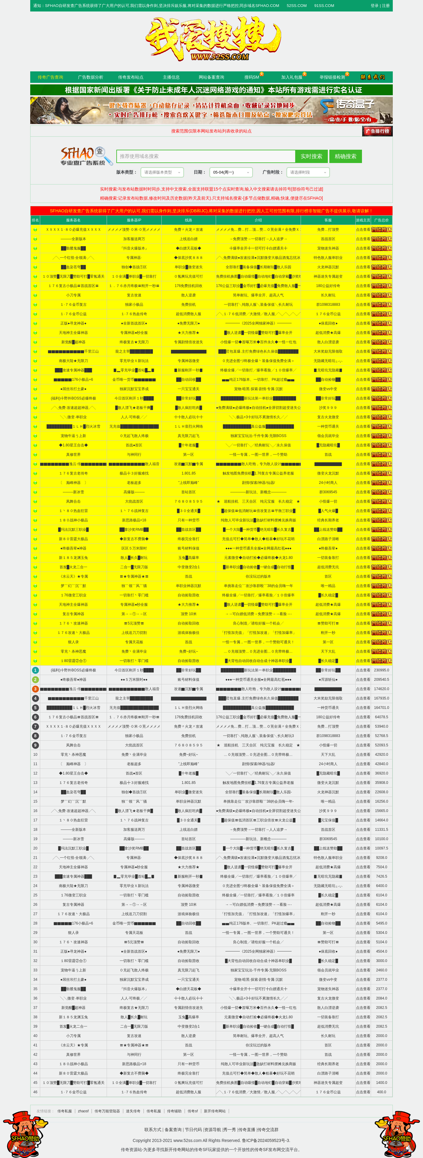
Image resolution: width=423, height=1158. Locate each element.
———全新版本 (73, 239)
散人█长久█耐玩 (134, 558)
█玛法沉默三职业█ (73, 529)
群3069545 (328, 492)
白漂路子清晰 (328, 539)
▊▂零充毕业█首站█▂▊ (134, 370)
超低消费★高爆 (328, 333)
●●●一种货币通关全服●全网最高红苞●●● (258, 548)
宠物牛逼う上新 (73, 436)
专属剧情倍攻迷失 (188, 342)
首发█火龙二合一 (74, 567)
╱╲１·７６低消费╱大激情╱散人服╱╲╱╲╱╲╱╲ (260, 314)
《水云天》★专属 (73, 576)
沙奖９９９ (328, 408)
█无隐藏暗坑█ (328, 445)
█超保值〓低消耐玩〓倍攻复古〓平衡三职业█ (258, 511)
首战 (328, 454)
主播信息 (171, 77)
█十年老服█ (189, 445)
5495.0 (381, 923)
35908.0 (381, 783)
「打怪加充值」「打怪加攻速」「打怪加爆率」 (258, 633)
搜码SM (251, 77)
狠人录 (73, 642)
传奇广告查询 (50, 77)
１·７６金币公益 (73, 314)
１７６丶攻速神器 (73, 623)
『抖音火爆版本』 (134, 248)
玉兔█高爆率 (188, 558)
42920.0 (381, 754)
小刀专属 (73, 295)
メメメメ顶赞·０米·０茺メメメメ (134, 229)
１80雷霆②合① (73, 661)
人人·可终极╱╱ (134, 417)
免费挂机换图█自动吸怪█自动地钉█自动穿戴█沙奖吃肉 (261, 276)
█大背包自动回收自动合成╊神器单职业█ (258, 661)
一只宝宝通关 (188, 389)
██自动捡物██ (328, 379)
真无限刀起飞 (188, 436)
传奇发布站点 (131, 77)
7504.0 (381, 867)
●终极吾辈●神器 (73, 548)
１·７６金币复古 (73, 304)
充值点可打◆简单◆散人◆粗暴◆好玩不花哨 (258, 539)
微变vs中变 (328, 389)
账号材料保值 (188, 548)
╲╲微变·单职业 (73, 417)
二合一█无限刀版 (134, 567)
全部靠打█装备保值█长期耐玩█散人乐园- (258, 792)
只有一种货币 (188, 520)
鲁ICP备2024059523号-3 (265, 1140)
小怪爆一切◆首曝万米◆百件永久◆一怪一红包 (258, 342)
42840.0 (381, 764)
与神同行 (134, 454)
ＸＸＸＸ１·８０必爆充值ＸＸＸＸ (73, 229)
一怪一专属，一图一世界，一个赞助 (258, 454)
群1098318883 (328, 304)
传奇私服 (64, 1111)
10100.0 (381, 839)
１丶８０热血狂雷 (73, 511)
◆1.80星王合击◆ (73, 445)
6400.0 (381, 886)
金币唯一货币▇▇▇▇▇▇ (134, 379)
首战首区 (328, 239)
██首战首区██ (188, 529)
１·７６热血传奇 (134, 314)
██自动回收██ (188, 379)
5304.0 (381, 933)
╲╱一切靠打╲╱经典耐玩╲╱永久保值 (258, 445)
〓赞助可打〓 (328, 623)
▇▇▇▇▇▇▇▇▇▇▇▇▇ (188, 351)
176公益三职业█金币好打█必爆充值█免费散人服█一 (258, 286)
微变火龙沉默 (328, 473)
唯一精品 (328, 586)
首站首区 (188, 492)
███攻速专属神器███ (73, 370)
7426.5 (381, 876)
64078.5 (381, 717)
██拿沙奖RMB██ (134, 529)
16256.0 (381, 801)
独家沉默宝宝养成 (134, 389)
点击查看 (363, 229)
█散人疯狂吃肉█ (188, 408)
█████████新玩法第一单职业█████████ (258, 398)
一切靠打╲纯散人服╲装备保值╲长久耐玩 (258, 304)
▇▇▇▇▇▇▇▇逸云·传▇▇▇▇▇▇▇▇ (75, 464)
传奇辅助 (174, 1111)
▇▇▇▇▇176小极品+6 (73, 379)
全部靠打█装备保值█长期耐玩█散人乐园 (259, 267)
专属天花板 (134, 642)
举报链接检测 (332, 77)
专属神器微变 (188, 361)
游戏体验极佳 (188, 633)
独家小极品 (134, 304)
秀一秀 (229, 1129)
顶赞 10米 (189, 614)
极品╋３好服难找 (134, 473)
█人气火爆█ (328, 511)
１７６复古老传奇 (73, 473)
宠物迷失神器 (328, 248)
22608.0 (381, 792)
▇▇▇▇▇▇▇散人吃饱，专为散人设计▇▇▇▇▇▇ (259, 464)
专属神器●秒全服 (134, 333)
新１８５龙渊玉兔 (73, 558)
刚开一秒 (328, 633)
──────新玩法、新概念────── (258, 492)
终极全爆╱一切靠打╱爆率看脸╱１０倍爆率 (258, 595)
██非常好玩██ (188, 398)
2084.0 (381, 998)
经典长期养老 (328, 520)
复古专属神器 (73, 614)
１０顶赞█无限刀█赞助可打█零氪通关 (73, 276)
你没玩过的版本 (258, 576)
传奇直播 (246, 1129)
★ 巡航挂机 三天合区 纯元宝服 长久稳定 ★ (258, 501)
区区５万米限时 (134, 548)
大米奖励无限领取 (328, 351)
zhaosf (83, 1111)
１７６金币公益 (328, 314)
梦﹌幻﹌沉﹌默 (73, 586)
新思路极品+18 (134, 520)
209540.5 (381, 679)
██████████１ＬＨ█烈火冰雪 (73, 426)
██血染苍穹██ (73, 267)
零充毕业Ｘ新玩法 (134, 361)
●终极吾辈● (328, 548)
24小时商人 (328, 483)
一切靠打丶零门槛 (134, 595)
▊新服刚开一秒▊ (188, 370)
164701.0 (381, 708)
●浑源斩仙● (328, 679)
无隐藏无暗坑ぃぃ (328, 361)
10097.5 (381, 848)
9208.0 (381, 858)
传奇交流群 (268, 1129)
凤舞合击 (73, 501)
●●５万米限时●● (134, 679)
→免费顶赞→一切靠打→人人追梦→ (258, 239)
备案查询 (173, 1129)
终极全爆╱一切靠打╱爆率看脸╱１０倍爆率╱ (258, 370)
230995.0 (381, 670)
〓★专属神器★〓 (134, 576)
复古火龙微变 (328, 417)
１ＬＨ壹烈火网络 (188, 426)
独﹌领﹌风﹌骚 (134, 586)
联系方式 (152, 1129)
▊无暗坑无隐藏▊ (328, 370)
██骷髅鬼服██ (73, 248)
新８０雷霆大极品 (73, 539)
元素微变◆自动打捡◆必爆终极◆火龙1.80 (258, 558)
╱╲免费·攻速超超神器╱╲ (73, 408)
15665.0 (381, 811)
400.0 (381, 1092)
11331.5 (381, 829)
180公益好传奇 (328, 286)
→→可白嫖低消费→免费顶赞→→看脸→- (258, 614)
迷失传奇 (133, 1111)
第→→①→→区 (134, 614)
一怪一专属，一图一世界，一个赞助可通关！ (258, 642)
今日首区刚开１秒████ (134, 398)
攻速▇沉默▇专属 (188, 464)
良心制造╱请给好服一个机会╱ (258, 623)
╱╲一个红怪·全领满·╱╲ (74, 258)
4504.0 (381, 951)
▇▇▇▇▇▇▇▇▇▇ (328, 464)
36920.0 (381, 773)
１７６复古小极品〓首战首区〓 (73, 286)
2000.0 (381, 1036)
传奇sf (193, 1111)
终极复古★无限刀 (134, 342)
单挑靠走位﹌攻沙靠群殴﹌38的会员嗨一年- (258, 801)
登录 (375, 5)
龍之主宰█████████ (134, 351)
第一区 (188, 454)
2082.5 (381, 1008)
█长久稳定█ (328, 595)
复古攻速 (134, 295)
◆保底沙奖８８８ (188, 258)
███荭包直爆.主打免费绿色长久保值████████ (258, 351)
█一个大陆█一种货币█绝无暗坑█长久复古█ (258, 529)
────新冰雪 (73, 492)
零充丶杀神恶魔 (73, 651)
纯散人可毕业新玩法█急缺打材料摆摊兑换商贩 (258, 520)
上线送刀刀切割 (134, 633)
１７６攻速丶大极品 (73, 633)
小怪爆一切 (328, 501)
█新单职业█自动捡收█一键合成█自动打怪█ (258, 567)
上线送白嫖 (188, 239)
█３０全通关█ (188, 511)
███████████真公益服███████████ (258, 426)
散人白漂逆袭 (328, 342)
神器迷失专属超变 (328, 276)
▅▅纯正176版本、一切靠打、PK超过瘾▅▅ (258, 379)
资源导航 (212, 1129)
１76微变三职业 (73, 595)
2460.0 (381, 970)
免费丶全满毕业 (134, 651)
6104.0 (381, 895)
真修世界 (73, 454)
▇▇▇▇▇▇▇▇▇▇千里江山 (73, 351)
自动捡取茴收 (188, 595)
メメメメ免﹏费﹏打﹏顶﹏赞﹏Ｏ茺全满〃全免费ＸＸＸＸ (263, 229)
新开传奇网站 (215, 1111)
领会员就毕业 (328, 436)
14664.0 (381, 820)
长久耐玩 (328, 295)
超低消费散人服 (188, 314)
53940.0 (381, 726)
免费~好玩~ (188, 651)
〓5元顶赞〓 (134, 623)
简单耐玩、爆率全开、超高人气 (258, 295)
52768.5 (381, 736)
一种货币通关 (328, 426)
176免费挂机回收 (188, 286)
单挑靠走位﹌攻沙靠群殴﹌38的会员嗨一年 (258, 586)
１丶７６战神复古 (134, 511)
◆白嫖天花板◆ (188, 248)
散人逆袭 (188, 295)
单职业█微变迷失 (189, 267)
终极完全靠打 (188, 539)
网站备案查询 (211, 77)
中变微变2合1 (189, 567)
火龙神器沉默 (328, 267)
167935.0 (381, 698)
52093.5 (381, 745)
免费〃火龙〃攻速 (188, 229)
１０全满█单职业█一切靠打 (134, 276)
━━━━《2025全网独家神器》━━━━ (258, 323)
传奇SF (261, 1149)
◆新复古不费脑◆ (134, 539)
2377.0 (381, 979)
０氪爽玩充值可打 (188, 276)
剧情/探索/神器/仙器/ (258, 483)
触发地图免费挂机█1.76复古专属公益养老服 (258, 473)
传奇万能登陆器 (107, 1111)
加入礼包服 (291, 77)
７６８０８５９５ (188, 501)
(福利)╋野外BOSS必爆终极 (73, 398)
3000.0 (381, 961)
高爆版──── (134, 492)
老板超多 (134, 483)
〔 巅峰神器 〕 (73, 483)
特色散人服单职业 (328, 258)
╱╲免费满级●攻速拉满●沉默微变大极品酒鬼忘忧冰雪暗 (262, 258)
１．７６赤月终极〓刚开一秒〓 (134, 286)
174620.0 (381, 689)
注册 (386, 5)
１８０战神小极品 (73, 520)
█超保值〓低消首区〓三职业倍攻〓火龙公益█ (258, 820)
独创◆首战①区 (134, 267)
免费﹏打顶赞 (328, 229)
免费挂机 (188, 304)
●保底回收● (328, 323)
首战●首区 (134, 445)
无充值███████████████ (134, 426)
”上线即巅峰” (188, 483)
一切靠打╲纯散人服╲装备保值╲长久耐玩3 (258, 736)
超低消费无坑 (328, 567)
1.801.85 (189, 473)
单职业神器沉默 (188, 586)
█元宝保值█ (328, 820)
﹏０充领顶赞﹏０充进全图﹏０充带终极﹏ (258, 651)
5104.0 (381, 942)
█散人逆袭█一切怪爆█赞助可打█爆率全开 (258, 333)
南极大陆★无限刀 (73, 361)
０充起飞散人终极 (134, 436)
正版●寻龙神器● (73, 323)
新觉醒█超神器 (73, 342)
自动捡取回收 (188, 623)
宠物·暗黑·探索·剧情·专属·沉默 (258, 389)
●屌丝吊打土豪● (73, 389)
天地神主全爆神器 (73, 333)
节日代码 (193, 1129)
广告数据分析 (90, 77)
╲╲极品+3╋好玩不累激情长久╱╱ (258, 417)
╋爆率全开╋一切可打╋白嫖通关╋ (258, 248)
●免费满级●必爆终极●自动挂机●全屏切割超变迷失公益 (260, 408)
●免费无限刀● (188, 323)
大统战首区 (134, 501)
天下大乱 (328, 651)
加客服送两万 (134, 239)
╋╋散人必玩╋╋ (188, 417)
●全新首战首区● (134, 323)
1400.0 (381, 1083)
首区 (328, 576)
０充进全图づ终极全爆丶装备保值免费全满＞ (258, 361)
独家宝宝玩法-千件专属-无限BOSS (258, 436)
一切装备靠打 (328, 558)
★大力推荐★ (188, 333)
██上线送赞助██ (328, 529)
